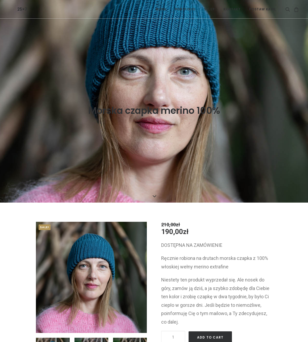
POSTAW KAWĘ (262, 9)
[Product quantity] (173, 314)
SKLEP (209, 9)
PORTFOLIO (185, 9)
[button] (288, 9)
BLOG (161, 9)
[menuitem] (161, 9)
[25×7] (14, 9)
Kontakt (231, 9)
